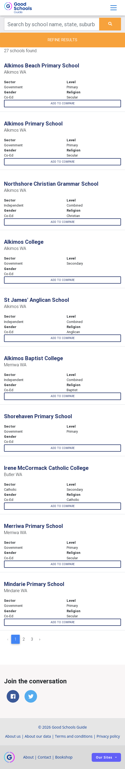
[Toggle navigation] (113, 8)
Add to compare (63, 103)
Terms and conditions (73, 736)
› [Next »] (39, 639)
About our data (38, 736)
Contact (44, 757)
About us (13, 736)
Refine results (62, 39)
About (28, 757)
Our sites (104, 757)
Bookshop (64, 757)
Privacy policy (108, 736)
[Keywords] (51, 24)
